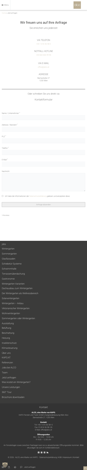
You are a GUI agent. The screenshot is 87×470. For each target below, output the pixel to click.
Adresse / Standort (43, 128)
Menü (5, 5)
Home (4, 13)
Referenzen (7, 362)
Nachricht (43, 180)
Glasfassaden (8, 259)
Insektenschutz (9, 343)
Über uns (6, 353)
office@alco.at (43, 67)
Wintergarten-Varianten (13, 283)
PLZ (43, 139)
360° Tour (7, 392)
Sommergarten (9, 254)
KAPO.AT (6, 357)
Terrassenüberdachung (13, 274)
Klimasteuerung (9, 348)
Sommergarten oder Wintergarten (18, 318)
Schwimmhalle (9, 269)
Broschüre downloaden (13, 397)
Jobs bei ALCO (9, 368)
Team (5, 373)
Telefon (43, 151)
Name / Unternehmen (43, 116)
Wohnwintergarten (11, 313)
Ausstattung (8, 323)
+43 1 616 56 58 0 (43, 44)
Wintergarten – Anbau (12, 303)
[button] (5, 465)
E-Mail (43, 162)
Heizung (6, 338)
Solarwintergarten (10, 298)
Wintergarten (8, 249)
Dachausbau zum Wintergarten (17, 288)
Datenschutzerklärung (38, 196)
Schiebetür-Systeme (12, 264)
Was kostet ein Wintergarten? (16, 382)
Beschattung (8, 333)
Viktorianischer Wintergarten (16, 308)
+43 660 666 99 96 (43, 55)
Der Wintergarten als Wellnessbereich (20, 293)
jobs (4, 244)
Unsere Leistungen (11, 387)
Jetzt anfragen (9, 377)
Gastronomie (8, 279)
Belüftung (6, 328)
